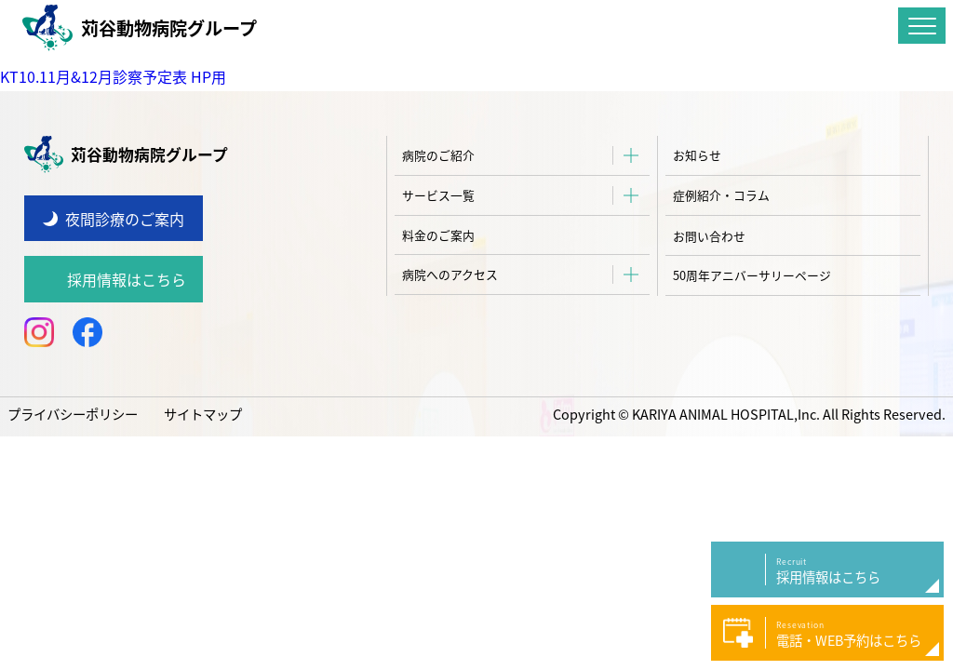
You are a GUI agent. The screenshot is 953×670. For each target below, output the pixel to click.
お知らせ (697, 155)
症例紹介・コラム (721, 195)
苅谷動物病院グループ (139, 28)
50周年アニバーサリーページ (752, 275)
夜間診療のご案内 (124, 219)
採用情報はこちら (126, 279)
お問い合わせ (709, 236)
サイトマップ (203, 414)
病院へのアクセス (450, 274)
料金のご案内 (438, 235)
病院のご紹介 (438, 155)
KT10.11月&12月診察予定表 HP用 (113, 76)
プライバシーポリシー (72, 414)
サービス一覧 (438, 195)
